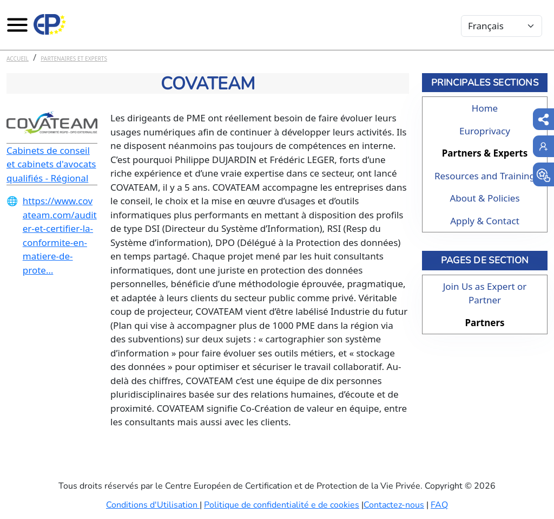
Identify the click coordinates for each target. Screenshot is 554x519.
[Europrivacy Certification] (50, 24)
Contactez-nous (394, 505)
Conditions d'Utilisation (153, 505)
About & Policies (484, 198)
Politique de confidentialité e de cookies (281, 505)
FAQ (439, 505)
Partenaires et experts (74, 58)
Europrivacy (484, 131)
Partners (484, 322)
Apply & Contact (484, 221)
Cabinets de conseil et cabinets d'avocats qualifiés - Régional (51, 164)
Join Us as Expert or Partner (485, 293)
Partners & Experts (484, 153)
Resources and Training (484, 176)
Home (485, 108)
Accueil (17, 58)
